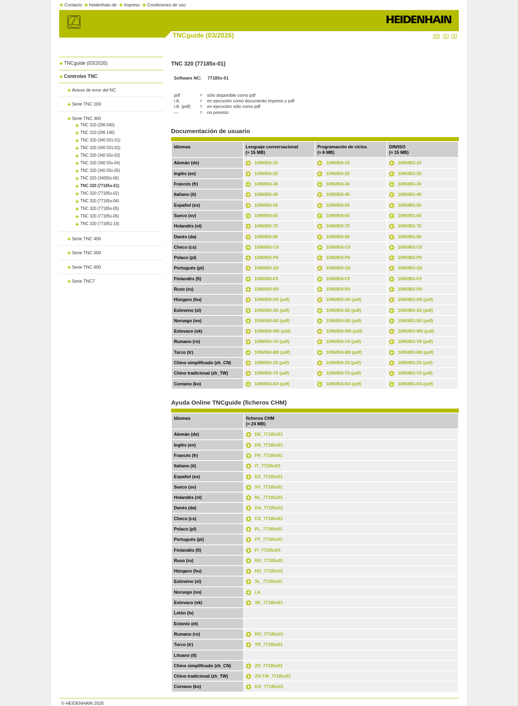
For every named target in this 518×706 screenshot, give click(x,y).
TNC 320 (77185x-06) (99, 216)
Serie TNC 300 (86, 118)
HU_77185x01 (269, 570)
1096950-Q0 (267, 267)
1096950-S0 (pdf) (272, 310)
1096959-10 (338, 162)
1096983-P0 (410, 257)
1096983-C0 (410, 247)
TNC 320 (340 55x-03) (100, 155)
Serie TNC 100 (86, 104)
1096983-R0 (410, 289)
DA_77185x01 (269, 507)
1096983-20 (410, 173)
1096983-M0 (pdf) (416, 352)
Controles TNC (81, 76)
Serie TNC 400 (86, 238)
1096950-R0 (267, 289)
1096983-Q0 (410, 267)
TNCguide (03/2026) (86, 63)
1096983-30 (410, 183)
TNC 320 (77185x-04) (99, 201)
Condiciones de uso (166, 4)
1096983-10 (410, 162)
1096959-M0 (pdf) (344, 352)
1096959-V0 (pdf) (343, 341)
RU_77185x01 (269, 560)
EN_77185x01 (269, 445)
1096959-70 (338, 225)
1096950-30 (266, 183)
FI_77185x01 (268, 550)
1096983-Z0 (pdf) (415, 362)
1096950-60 (266, 215)
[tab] (111, 62)
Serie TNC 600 (86, 267)
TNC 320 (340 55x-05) (100, 170)
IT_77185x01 (268, 465)
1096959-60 (338, 215)
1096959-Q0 (338, 267)
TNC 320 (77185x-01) (99, 185)
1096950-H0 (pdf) (272, 299)
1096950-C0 (267, 247)
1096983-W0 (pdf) (416, 331)
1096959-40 (338, 194)
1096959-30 (338, 183)
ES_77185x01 (269, 476)
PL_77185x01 (269, 529)
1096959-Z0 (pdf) (343, 362)
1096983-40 (410, 194)
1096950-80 (266, 236)
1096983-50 (410, 205)
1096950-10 (266, 162)
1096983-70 (410, 225)
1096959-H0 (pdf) (343, 299)
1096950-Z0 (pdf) (272, 362)
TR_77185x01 (269, 644)
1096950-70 (266, 225)
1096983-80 (410, 236)
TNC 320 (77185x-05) (99, 208)
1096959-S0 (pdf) (343, 310)
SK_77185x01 (269, 602)
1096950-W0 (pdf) (273, 331)
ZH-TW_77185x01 (273, 676)
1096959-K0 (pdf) (343, 383)
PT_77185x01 (269, 539)
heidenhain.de (103, 4)
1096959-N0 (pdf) (343, 320)
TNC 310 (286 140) (97, 132)
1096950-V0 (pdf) (272, 341)
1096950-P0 (267, 257)
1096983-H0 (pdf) (415, 299)
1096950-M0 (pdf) (272, 352)
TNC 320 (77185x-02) (99, 193)
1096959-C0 (338, 247)
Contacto (73, 4)
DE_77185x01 (269, 434)
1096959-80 (338, 236)
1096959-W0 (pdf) (344, 331)
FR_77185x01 (269, 455)
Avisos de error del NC (94, 90)
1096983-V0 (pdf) (415, 341)
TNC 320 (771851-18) (99, 223)
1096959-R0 (338, 289)
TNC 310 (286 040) (97, 125)
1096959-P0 (338, 257)
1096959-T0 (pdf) (343, 373)
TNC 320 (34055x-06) (99, 178)
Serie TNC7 (83, 281)
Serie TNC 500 (86, 252)
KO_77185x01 (269, 686)
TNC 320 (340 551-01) (100, 140)
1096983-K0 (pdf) (415, 383)
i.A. (258, 592)
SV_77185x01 (269, 487)
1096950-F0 (266, 278)
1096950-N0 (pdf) (272, 320)
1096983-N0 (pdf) (415, 320)
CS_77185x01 (269, 518)
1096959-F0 (338, 278)
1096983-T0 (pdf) (415, 373)
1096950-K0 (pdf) (272, 383)
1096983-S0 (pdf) (415, 310)
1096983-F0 (410, 278)
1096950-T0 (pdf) (272, 373)
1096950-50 (266, 205)
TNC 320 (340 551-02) (100, 148)
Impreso (132, 4)
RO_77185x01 (269, 634)
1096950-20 (266, 173)
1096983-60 (410, 215)
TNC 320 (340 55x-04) (100, 163)
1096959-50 (338, 205)
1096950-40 (266, 194)
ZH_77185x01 (269, 665)
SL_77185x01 (269, 581)
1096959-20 (338, 173)
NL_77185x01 (269, 497)
